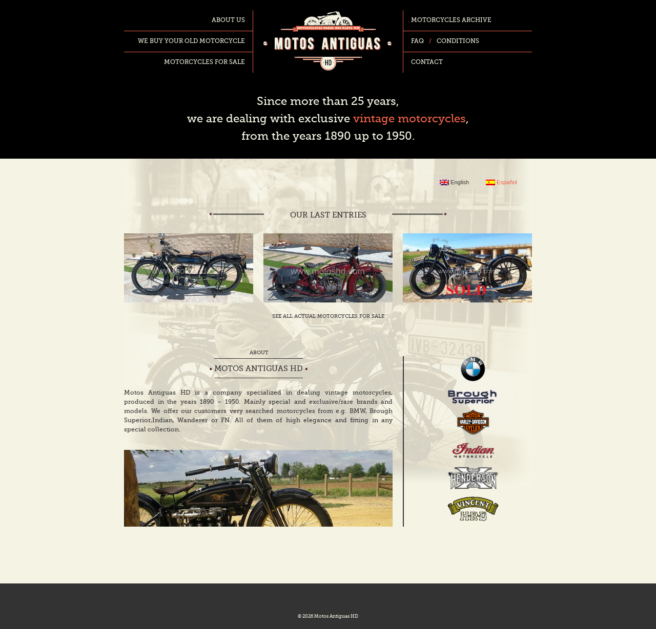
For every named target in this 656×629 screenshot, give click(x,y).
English (454, 182)
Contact (427, 62)
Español (501, 182)
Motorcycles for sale (204, 62)
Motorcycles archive (451, 20)
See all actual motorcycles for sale (328, 316)
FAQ (417, 41)
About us (228, 20)
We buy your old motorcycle (191, 41)
